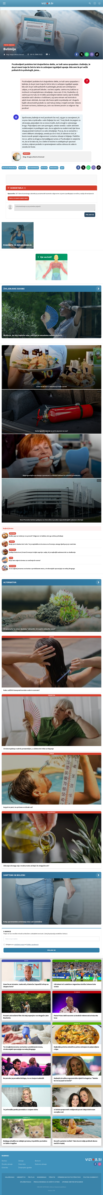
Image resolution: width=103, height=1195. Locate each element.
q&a (62, 168)
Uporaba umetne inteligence (72, 1182)
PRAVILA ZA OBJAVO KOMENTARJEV (18, 198)
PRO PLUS (31, 1177)
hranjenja (54, 168)
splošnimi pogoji (19, 944)
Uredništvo (21, 1177)
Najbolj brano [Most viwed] (8, 528)
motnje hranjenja (9, 168)
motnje (44, 168)
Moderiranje (41, 1177)
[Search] (90, 3)
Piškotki (52, 1177)
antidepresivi (33, 168)
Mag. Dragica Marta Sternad (15, 54)
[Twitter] (82, 54)
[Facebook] (99, 3)
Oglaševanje (9, 1177)
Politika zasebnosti (90, 1177)
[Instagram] (95, 3)
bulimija (22, 168)
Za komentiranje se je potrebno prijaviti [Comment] (54, 207)
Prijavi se (90, 215)
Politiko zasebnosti (32, 944)
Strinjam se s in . (22, 944)
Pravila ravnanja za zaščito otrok (47, 1182)
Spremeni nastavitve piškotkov (69, 1177)
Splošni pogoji (25, 1182)
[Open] (4, 3)
